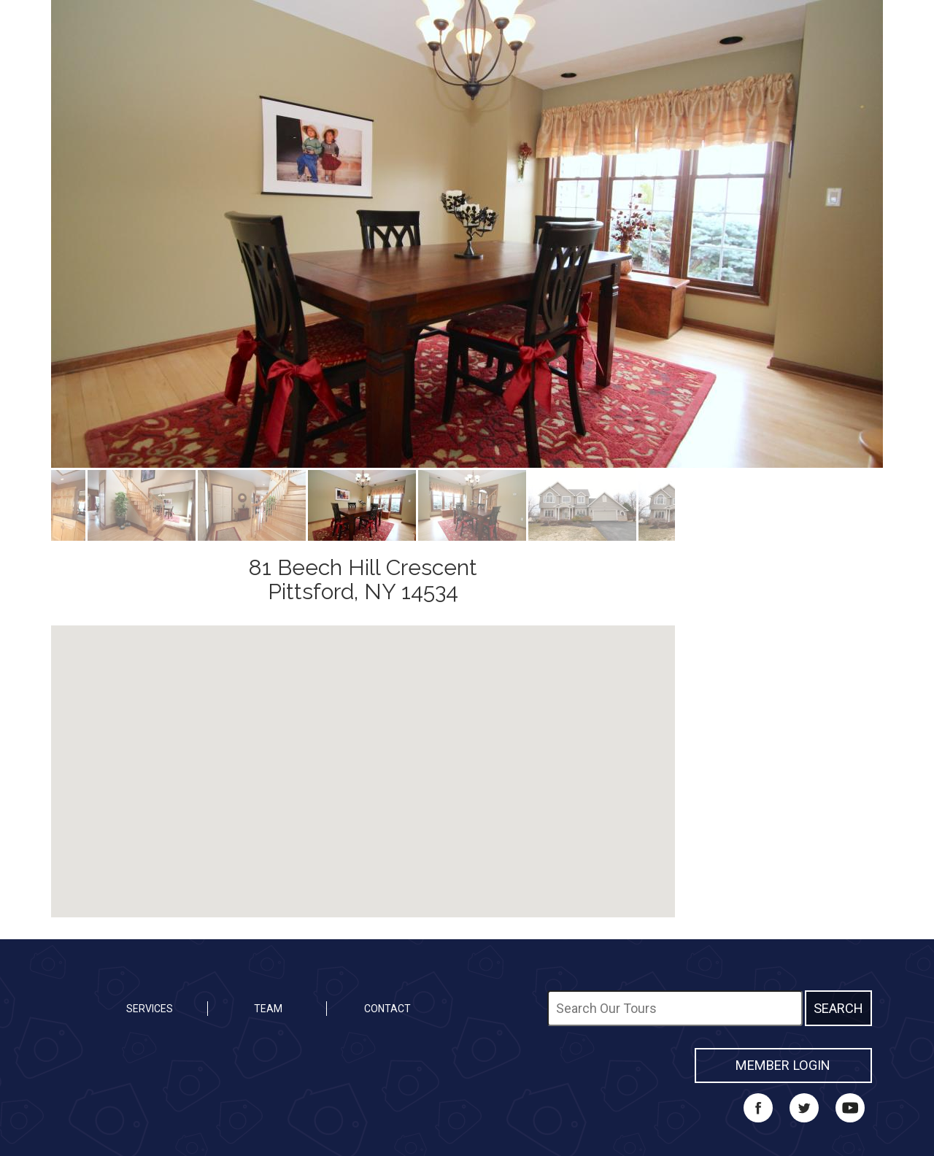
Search (838, 1008)
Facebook (758, 1107)
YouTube (850, 1107)
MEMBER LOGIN (783, 1065)
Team (268, 1008)
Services (149, 1008)
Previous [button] (40, 234)
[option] (467, 234)
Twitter (804, 1107)
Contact (387, 1008)
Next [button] (894, 234)
